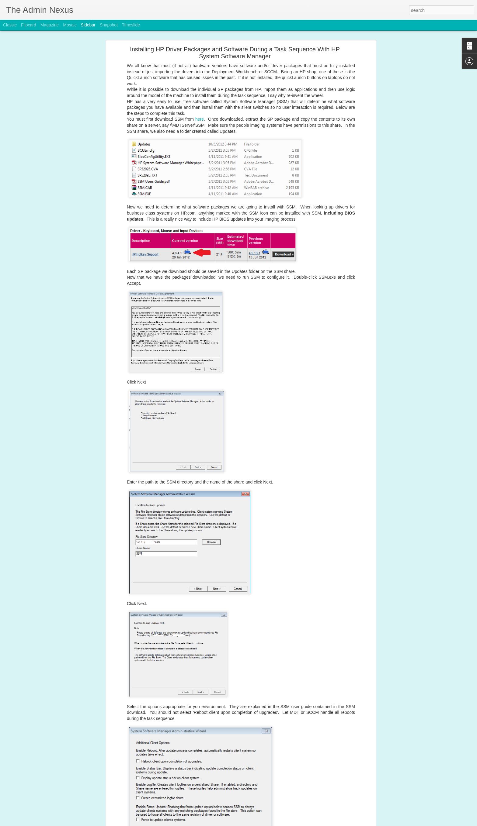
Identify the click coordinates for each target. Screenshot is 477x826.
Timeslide (131, 24)
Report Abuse (275, 822)
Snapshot (109, 24)
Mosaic (69, 24)
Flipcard (28, 24)
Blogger (257, 822)
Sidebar (88, 24)
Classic (10, 24)
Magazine (49, 24)
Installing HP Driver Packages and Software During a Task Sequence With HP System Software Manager (235, 31)
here (199, 97)
